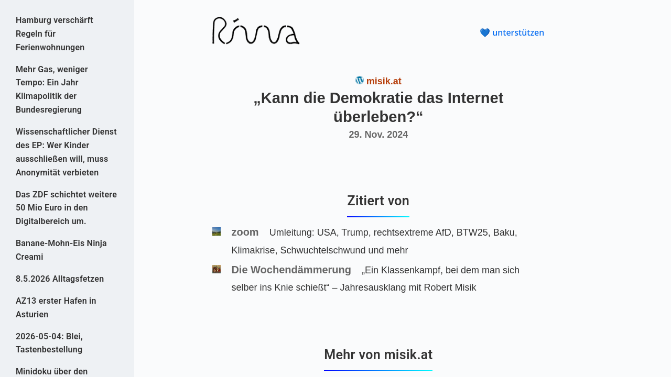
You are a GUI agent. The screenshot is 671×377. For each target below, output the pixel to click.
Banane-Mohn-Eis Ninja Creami (61, 250)
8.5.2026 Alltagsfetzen (60, 279)
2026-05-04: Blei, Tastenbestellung (49, 343)
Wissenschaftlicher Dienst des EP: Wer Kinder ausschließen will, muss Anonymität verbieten (66, 152)
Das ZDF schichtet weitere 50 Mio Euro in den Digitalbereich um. (66, 208)
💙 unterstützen (512, 32)
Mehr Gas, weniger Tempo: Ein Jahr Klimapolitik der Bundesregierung (52, 89)
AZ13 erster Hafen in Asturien (56, 307)
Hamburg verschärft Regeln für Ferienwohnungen (54, 33)
